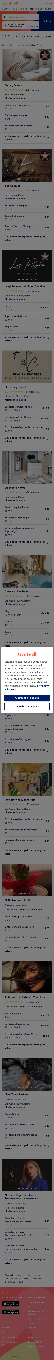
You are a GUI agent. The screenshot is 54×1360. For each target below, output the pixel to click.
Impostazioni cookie (27, 706)
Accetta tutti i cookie (26, 698)
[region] (27, 680)
